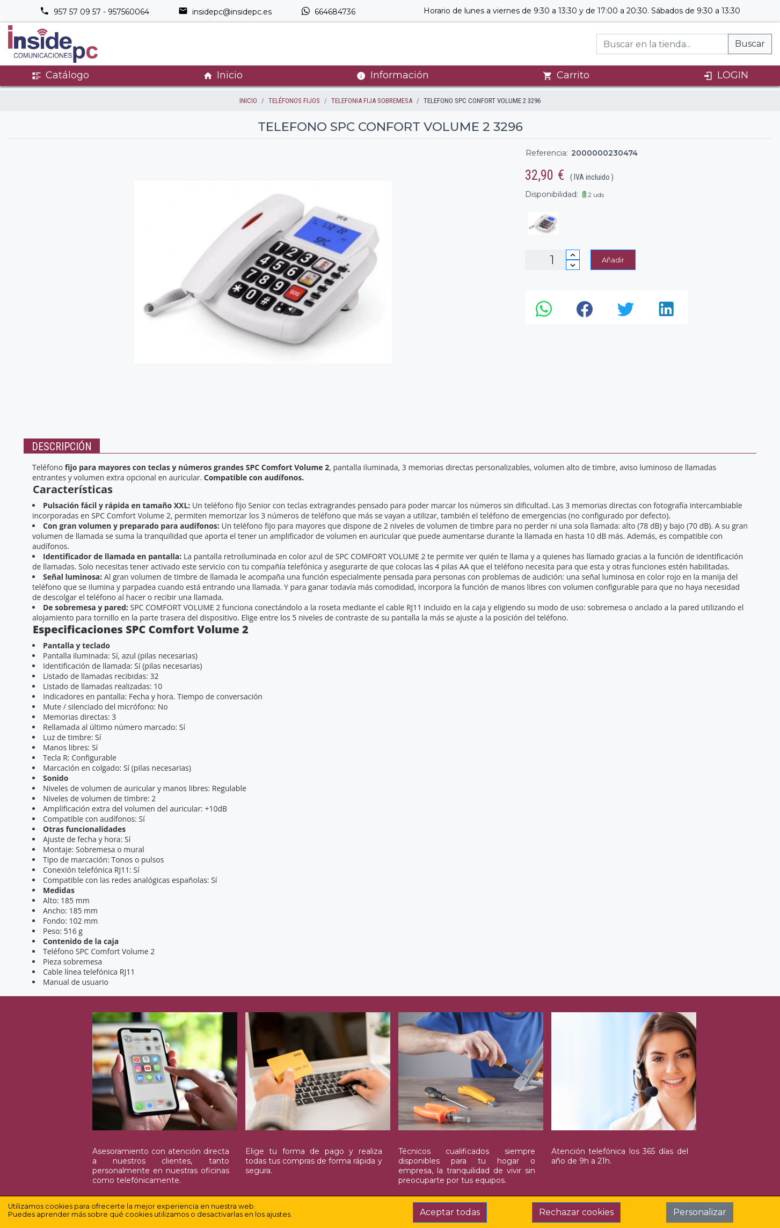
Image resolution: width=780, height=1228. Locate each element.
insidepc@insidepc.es (225, 12)
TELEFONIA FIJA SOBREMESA (371, 101)
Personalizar (699, 1212)
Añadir (613, 259)
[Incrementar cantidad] (573, 255)
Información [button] (392, 75)
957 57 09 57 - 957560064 (94, 12)
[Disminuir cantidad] (573, 265)
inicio (248, 101)
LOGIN (725, 75)
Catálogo (60, 75)
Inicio (223, 75)
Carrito (566, 75)
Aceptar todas (450, 1212)
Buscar (750, 44)
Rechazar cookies (576, 1212)
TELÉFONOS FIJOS (294, 101)
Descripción (62, 446)
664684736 (328, 12)
